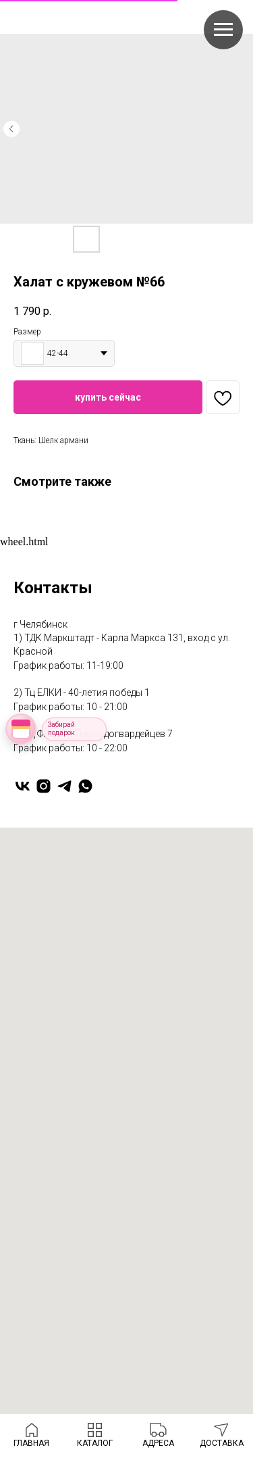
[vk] (22, 786)
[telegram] (64, 786)
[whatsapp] (85, 786)
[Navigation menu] (223, 29)
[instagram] (43, 786)
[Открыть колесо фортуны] (20, 729)
